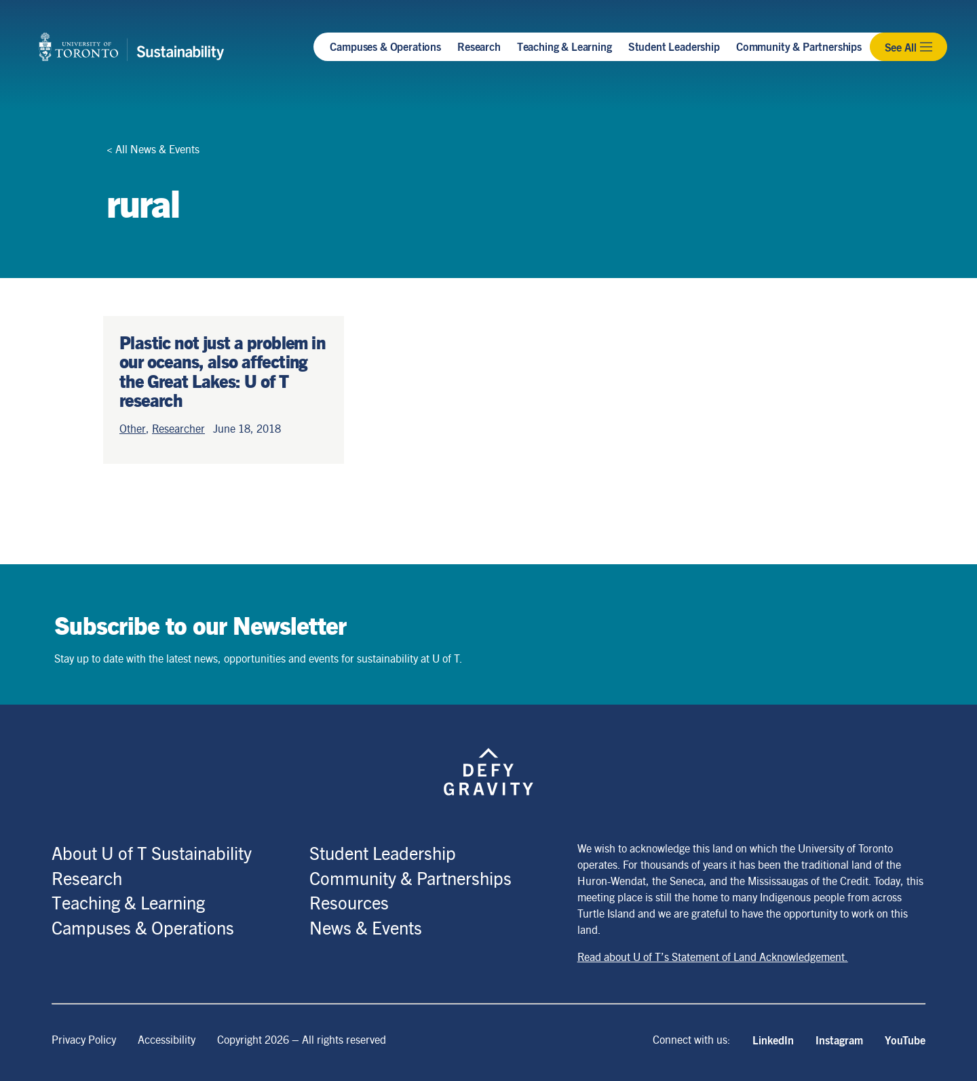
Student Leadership (674, 46)
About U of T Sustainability (152, 852)
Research (479, 46)
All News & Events (157, 149)
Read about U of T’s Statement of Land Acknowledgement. (712, 956)
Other (132, 428)
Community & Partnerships (799, 46)
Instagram (839, 1039)
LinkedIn (773, 1039)
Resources (349, 901)
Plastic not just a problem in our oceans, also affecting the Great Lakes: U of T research (222, 371)
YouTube (905, 1039)
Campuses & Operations (385, 46)
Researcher (178, 428)
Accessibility (166, 1039)
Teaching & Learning (564, 46)
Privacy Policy (84, 1039)
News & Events (365, 927)
